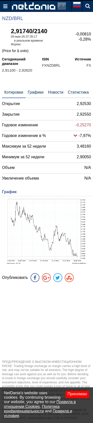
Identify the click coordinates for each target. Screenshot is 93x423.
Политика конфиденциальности (32, 408)
